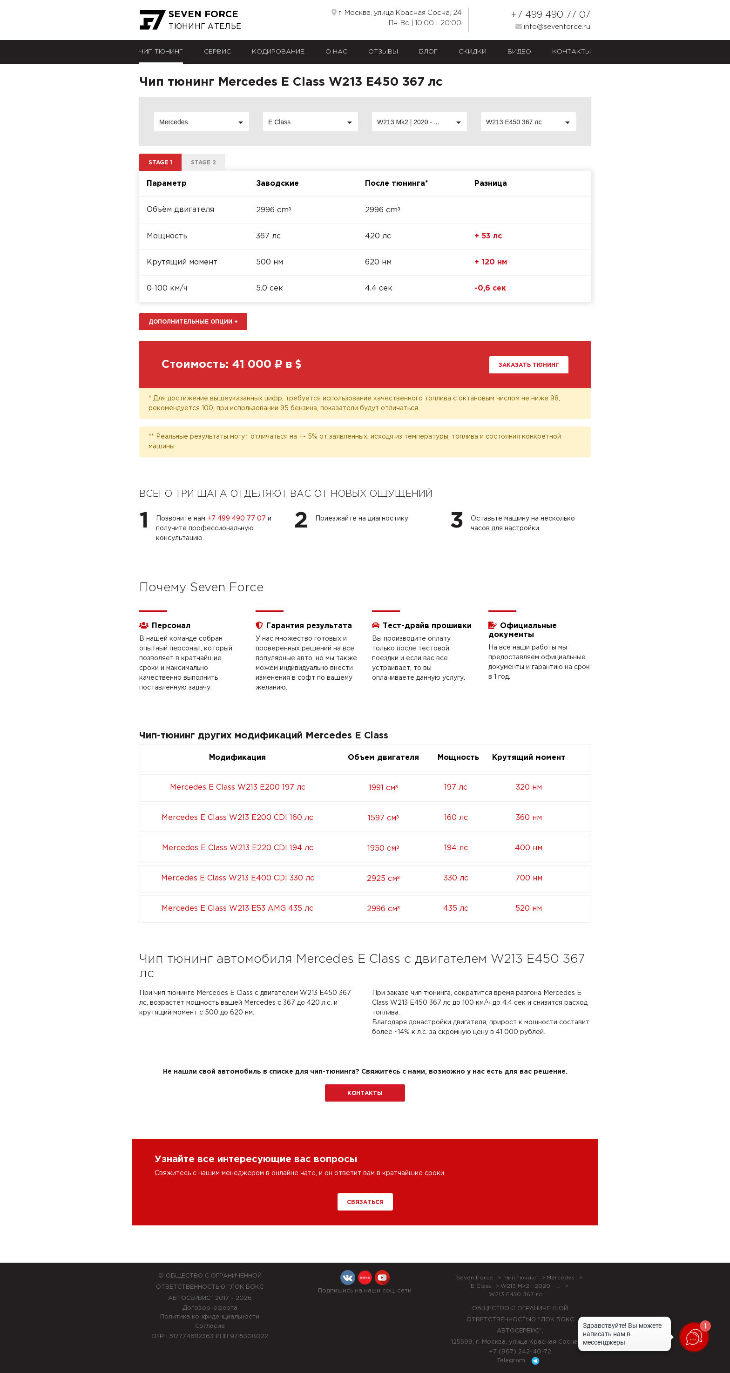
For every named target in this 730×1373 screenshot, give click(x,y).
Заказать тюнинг (529, 365)
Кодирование (278, 51)
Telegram (520, 1361)
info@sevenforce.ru (552, 26)
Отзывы (383, 51)
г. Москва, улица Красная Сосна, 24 (396, 12)
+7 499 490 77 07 (550, 15)
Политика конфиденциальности (209, 1316)
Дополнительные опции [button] (193, 322)
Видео (519, 51)
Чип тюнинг (161, 51)
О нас (336, 51)
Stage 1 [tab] (160, 162)
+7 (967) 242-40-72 (520, 1351)
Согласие (210, 1326)
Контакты (571, 51)
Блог (428, 51)
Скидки (473, 51)
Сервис (217, 51)
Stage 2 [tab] (203, 162)
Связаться (365, 1202)
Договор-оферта (209, 1308)
